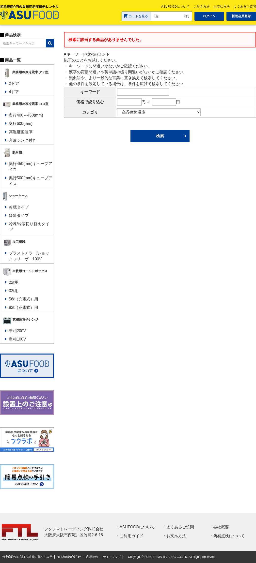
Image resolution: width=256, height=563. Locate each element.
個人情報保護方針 (69, 557)
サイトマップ (112, 557)
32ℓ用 (13, 291)
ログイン (209, 16)
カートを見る (135, 16)
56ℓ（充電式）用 (23, 299)
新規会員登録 (241, 16)
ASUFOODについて (175, 6)
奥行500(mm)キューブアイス (30, 181)
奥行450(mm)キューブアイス (30, 167)
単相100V (17, 339)
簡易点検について (229, 536)
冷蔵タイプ (19, 207)
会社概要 (221, 527)
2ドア (14, 83)
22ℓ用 (13, 282)
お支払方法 (222, 6)
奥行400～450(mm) (26, 115)
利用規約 (92, 557)
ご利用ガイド (131, 536)
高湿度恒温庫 (20, 132)
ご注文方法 (201, 6)
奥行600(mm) (20, 123)
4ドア (14, 92)
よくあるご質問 (180, 527)
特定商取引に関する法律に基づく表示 (27, 557)
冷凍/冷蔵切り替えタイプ (29, 227)
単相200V (17, 331)
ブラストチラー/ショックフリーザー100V (29, 256)
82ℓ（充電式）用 (23, 307)
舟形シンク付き (22, 140)
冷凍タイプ (19, 215)
